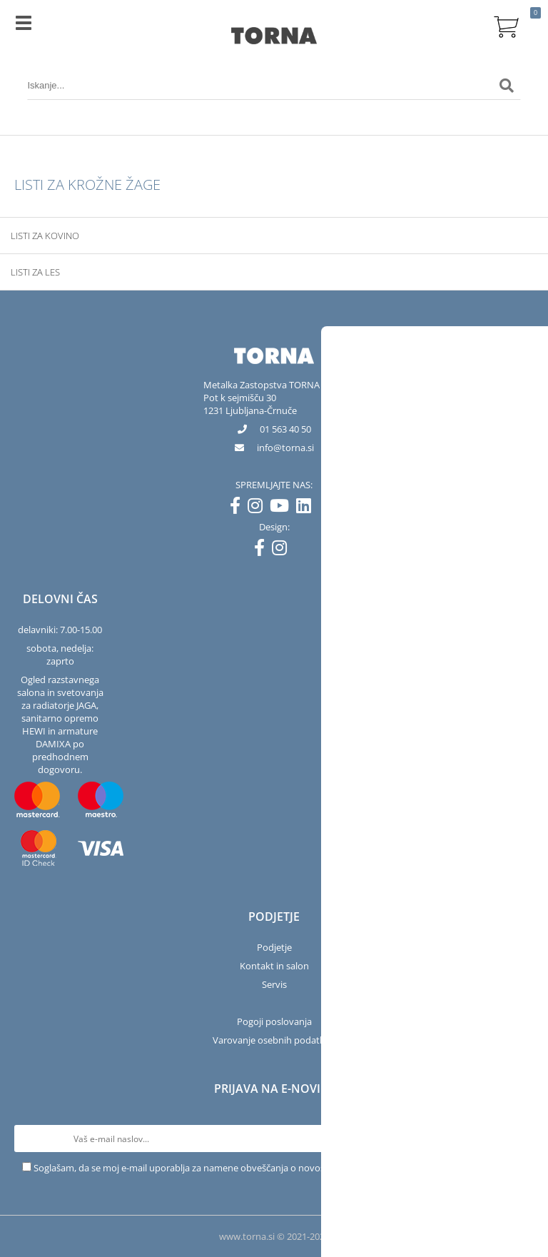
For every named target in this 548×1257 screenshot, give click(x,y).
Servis (274, 984)
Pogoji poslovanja (274, 1021)
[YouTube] (283, 508)
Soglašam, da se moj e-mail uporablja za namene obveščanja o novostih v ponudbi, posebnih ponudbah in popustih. (280, 1167)
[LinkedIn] (307, 508)
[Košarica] (506, 25)
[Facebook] (239, 508)
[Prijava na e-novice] (520, 1138)
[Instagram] (259, 508)
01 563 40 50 (285, 429)
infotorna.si (285, 447)
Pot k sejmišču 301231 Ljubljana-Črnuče (250, 404)
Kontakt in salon (274, 965)
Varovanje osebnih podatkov (274, 1040)
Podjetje (274, 947)
